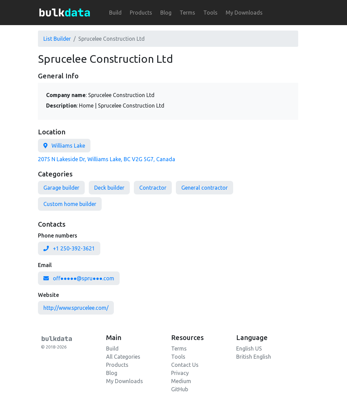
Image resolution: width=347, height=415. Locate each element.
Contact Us (185, 365)
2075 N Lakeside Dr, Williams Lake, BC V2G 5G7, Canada (106, 159)
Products (141, 13)
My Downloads (244, 13)
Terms (187, 13)
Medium (181, 381)
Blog (165, 13)
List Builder (57, 39)
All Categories (123, 357)
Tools (210, 13)
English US (249, 348)
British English (253, 357)
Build (115, 13)
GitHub (179, 389)
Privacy (180, 373)
